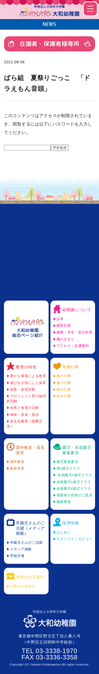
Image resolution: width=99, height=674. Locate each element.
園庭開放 (63, 502)
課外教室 (17, 462)
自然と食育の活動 (24, 408)
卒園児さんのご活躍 (26, 542)
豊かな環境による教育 (28, 376)
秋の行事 (63, 389)
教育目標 (63, 326)
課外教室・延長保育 (30, 450)
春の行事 (63, 376)
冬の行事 (63, 396)
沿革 (60, 319)
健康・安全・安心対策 (74, 332)
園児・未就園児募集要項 (76, 450)
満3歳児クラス (68, 468)
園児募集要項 (67, 462)
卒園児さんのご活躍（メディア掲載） (30, 528)
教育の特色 (26, 367)
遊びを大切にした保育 (28, 383)
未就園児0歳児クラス (73, 488)
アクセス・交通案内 (72, 346)
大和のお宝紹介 (30, 577)
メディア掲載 (21, 549)
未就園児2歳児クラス (74, 475)
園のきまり (65, 339)
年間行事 (70, 367)
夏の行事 (63, 383)
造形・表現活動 (22, 389)
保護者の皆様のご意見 (74, 495)
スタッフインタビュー (74, 539)
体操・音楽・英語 (24, 415)
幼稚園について (76, 309)
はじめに (63, 532)
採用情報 (70, 523)
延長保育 (17, 468)
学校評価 (17, 556)
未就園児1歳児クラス (73, 482)
